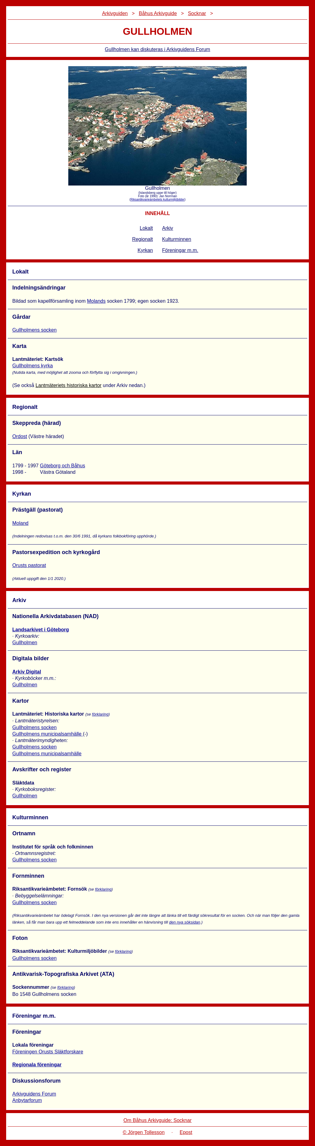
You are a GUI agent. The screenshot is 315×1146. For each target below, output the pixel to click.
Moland (20, 523)
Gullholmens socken (34, 330)
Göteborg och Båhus (62, 465)
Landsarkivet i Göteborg (40, 629)
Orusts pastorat (29, 565)
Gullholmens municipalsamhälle (47, 734)
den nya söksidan (184, 922)
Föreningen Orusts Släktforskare (47, 1051)
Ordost (19, 436)
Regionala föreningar (37, 1064)
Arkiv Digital (26, 671)
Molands (96, 301)
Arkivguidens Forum (34, 1093)
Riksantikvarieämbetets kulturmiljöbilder (157, 199)
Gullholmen (24, 642)
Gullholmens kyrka (32, 365)
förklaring (100, 714)
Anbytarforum (27, 1100)
